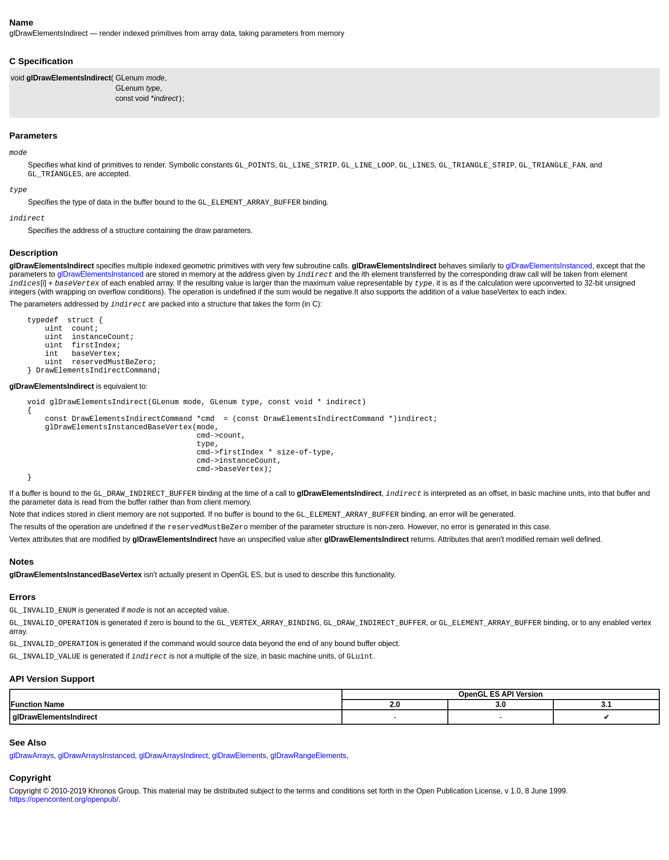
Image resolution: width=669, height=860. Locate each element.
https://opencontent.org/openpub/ (63, 846)
